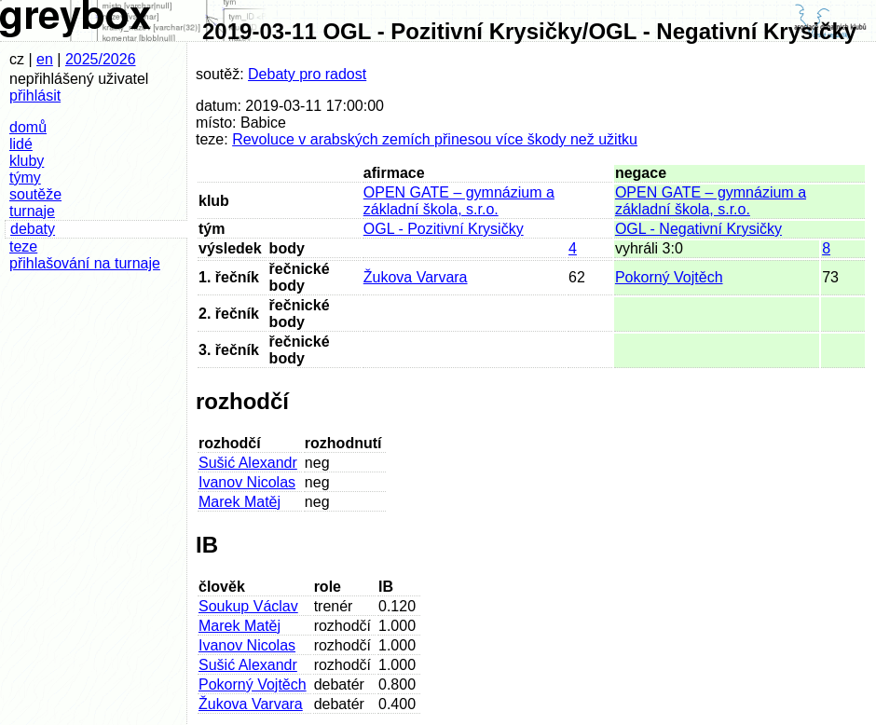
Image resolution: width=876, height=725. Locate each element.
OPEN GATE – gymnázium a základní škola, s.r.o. (458, 201)
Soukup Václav (248, 606)
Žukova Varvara (415, 277)
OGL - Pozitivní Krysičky (443, 229)
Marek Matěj (239, 502)
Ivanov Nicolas (246, 482)
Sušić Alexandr (247, 463)
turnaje (32, 211)
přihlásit (35, 95)
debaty (32, 229)
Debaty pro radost (307, 74)
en (44, 59)
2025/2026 (100, 59)
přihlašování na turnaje (84, 263)
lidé (21, 144)
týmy (25, 177)
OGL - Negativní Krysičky (698, 229)
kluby (26, 161)
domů (28, 127)
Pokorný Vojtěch (669, 277)
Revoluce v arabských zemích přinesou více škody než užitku (434, 139)
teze (23, 246)
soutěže (35, 194)
